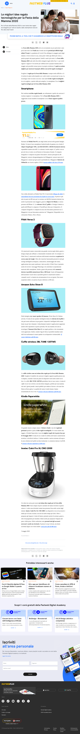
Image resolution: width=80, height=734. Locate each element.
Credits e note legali (6, 712)
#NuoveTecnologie (43, 543)
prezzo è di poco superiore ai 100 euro (33, 443)
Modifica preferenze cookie (62, 729)
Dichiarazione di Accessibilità (74, 729)
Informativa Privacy (47, 729)
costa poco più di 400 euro (49, 526)
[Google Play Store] (67, 690)
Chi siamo (4, 709)
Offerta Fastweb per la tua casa (58, 1)
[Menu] (9, 3)
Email (47, 42)
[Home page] (40, 3)
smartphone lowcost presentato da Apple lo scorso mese (37, 196)
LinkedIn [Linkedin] (33, 42)
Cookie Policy (55, 729)
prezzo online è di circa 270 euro (53, 162)
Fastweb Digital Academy (46, 709)
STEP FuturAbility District (46, 712)
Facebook (40, 42)
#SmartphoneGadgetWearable (32, 543)
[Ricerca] (71, 3)
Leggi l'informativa (6, 656)
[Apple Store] (46, 690)
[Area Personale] (74, 3)
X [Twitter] (36, 42)
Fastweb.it (4, 715)
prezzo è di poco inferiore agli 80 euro (49, 391)
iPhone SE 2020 (58, 194)
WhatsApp (44, 42)
